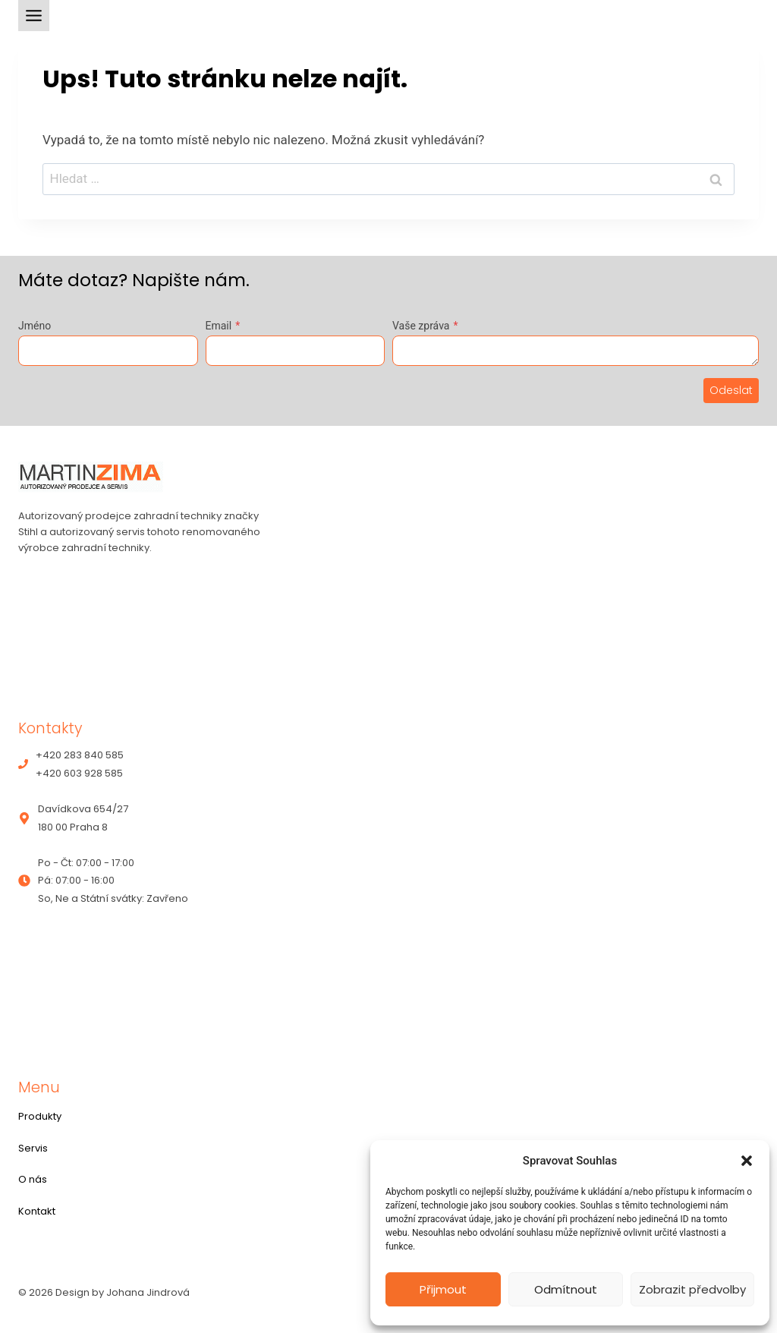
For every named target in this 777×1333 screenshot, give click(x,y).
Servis (33, 1148)
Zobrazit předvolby (692, 1289)
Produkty (39, 1116)
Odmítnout (565, 1289)
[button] (746, 1160)
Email (223, 326)
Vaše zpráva (425, 326)
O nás (32, 1179)
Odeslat (731, 390)
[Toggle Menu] (33, 15)
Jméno (34, 326)
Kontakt (36, 1211)
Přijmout (443, 1289)
